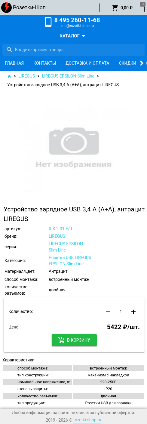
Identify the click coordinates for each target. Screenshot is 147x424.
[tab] (14, 63)
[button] (122, 8)
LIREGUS (26, 76)
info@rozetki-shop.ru (77, 26)
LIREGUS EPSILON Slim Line (68, 76)
